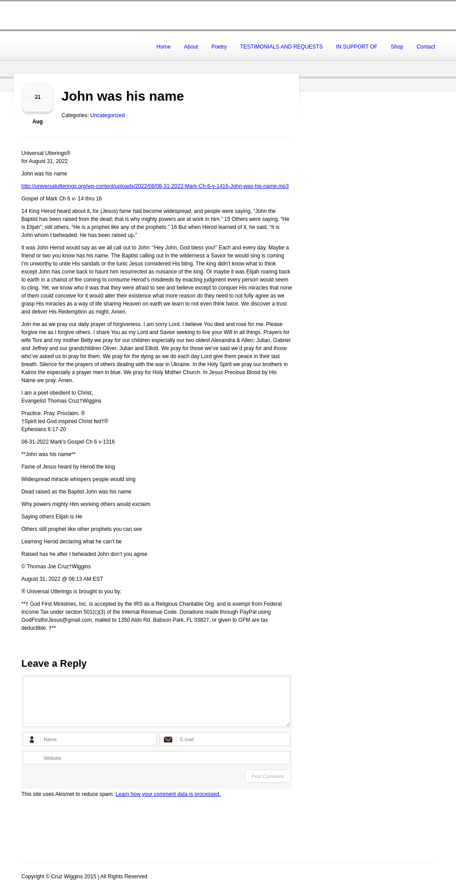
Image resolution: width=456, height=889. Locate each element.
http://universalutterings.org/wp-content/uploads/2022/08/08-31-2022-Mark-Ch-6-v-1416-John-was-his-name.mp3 (155, 186)
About (191, 47)
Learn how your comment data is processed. (167, 794)
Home (163, 47)
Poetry (219, 47)
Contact (426, 47)
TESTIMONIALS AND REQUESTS (281, 47)
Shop (397, 47)
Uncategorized (107, 115)
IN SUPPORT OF (357, 47)
